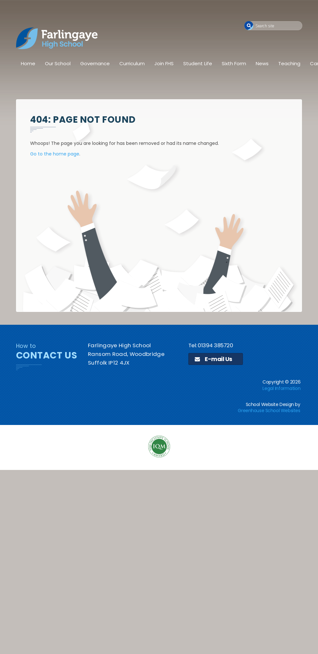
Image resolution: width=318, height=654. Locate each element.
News (262, 63)
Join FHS (164, 63)
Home (28, 63)
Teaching (289, 63)
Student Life (197, 63)
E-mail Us (213, 359)
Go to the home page (54, 154)
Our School (58, 63)
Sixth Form (234, 63)
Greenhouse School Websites (269, 410)
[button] (249, 25)
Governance (95, 63)
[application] (159, 521)
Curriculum (132, 63)
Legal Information (281, 388)
